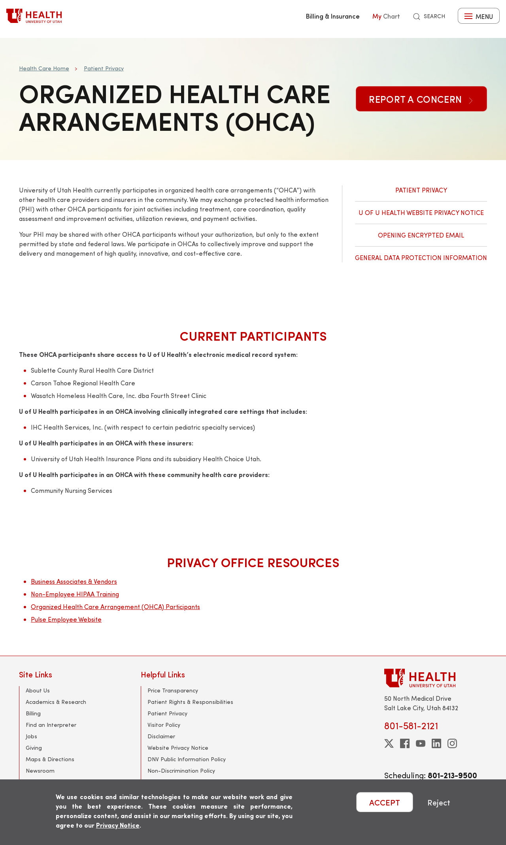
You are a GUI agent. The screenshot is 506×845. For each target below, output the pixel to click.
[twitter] (389, 743)
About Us (38, 690)
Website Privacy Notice (177, 747)
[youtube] (420, 743)
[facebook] (405, 743)
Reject (438, 802)
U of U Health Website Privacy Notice (421, 212)
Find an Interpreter (51, 724)
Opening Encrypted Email (421, 235)
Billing (33, 713)
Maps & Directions (50, 759)
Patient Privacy (104, 68)
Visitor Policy (163, 724)
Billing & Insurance (333, 15)
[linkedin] (436, 743)
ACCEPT (384, 802)
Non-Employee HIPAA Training (75, 594)
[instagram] (452, 743)
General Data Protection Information (421, 257)
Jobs (31, 736)
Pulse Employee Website (66, 619)
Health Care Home (44, 68)
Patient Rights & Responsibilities (190, 701)
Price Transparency (172, 690)
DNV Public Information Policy (186, 759)
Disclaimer (161, 736)
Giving (34, 747)
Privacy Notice (118, 825)
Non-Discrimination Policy (181, 770)
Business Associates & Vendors (74, 581)
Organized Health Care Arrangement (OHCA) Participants (115, 606)
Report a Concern (421, 98)
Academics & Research (56, 701)
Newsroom (40, 770)
